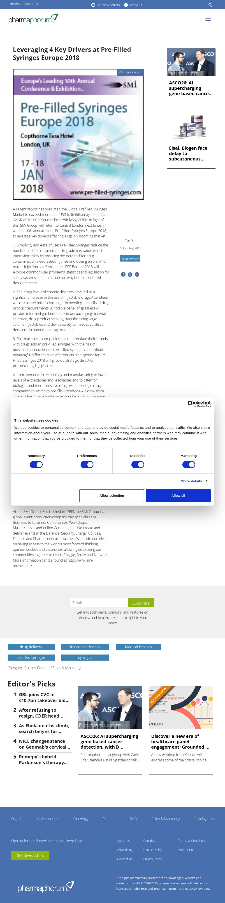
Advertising (124, 850)
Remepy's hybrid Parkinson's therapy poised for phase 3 (41, 762)
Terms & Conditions (192, 840)
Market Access (47, 818)
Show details (191, 481)
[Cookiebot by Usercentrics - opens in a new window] (191, 404)
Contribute (150, 840)
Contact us (124, 859)
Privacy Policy (152, 859)
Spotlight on (204, 818)
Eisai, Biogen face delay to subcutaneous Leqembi (188, 153)
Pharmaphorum (46, 887)
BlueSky (75, 4)
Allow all (178, 495)
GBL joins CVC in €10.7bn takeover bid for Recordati (42, 700)
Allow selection (112, 495)
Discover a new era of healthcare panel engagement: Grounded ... (180, 742)
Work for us (186, 850)
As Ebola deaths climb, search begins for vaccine (44, 731)
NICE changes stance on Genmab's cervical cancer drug (42, 747)
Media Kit (135, 5)
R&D (133, 818)
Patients (109, 818)
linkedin (68, 4)
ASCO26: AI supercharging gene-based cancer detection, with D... (190, 88)
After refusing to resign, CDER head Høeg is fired (39, 716)
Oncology (80, 818)
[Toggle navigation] (209, 18)
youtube (62, 4)
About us (123, 840)
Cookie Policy (152, 850)
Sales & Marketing (165, 818)
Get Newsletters (108, 5)
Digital (16, 818)
